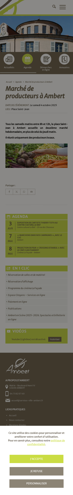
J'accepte (36, 459)
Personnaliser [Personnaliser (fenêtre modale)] (36, 483)
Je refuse (36, 471)
